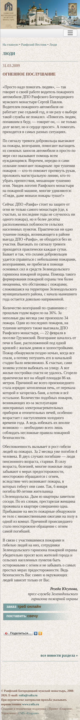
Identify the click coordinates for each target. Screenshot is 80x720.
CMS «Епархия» (28, 713)
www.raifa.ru (30, 704)
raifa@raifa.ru (28, 695)
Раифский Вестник (34, 44)
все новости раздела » (59, 655)
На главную (10, 44)
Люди (53, 44)
